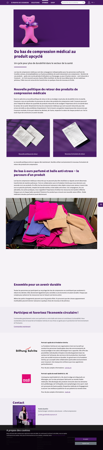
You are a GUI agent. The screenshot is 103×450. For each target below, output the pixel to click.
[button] (100, 204)
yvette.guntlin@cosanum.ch (47, 414)
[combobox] (73, 2)
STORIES (45, 3)
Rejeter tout (85, 443)
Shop (53, 3)
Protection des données (58, 435)
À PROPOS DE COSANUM (20, 3)
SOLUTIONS (35, 3)
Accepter (85, 439)
